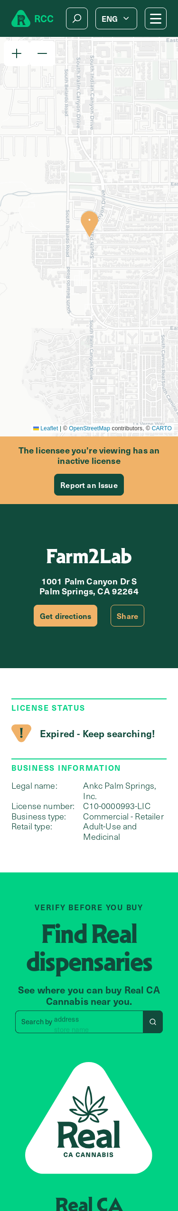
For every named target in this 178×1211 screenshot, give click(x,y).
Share (127, 615)
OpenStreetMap (89, 428)
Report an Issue (88, 484)
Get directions (65, 615)
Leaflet (45, 428)
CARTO (162, 428)
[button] (16, 53)
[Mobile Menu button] (156, 18)
